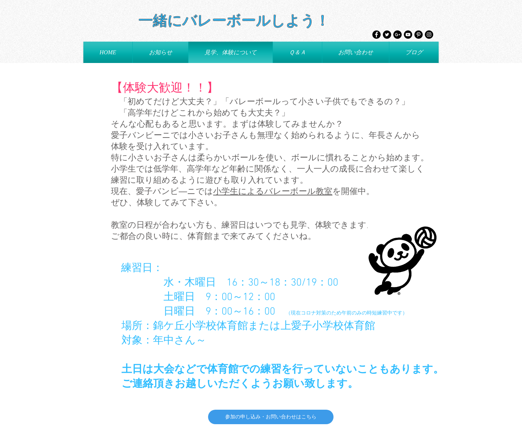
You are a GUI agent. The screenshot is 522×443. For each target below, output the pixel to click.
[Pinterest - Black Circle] (418, 34)
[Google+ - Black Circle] (397, 34)
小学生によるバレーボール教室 (272, 192)
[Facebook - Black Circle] (376, 34)
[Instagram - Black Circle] (429, 34)
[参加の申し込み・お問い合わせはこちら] (271, 417)
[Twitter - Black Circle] (387, 34)
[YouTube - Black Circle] (408, 34)
